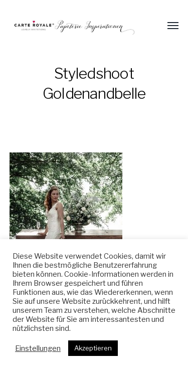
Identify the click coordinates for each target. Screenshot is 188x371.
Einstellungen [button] (38, 348)
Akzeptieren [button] (93, 348)
